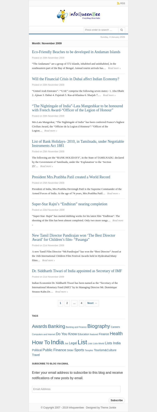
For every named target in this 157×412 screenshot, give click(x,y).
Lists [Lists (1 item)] (90, 343)
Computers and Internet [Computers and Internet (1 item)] (43, 334)
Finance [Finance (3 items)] (104, 334)
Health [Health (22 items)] (116, 333)
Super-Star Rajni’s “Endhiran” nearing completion (69, 204)
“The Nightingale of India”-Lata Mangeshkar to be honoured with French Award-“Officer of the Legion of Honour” (77, 108)
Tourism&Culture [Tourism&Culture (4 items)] (105, 350)
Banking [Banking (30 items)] (56, 326)
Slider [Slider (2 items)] (70, 350)
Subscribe (117, 400)
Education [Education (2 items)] (83, 334)
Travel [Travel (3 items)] (36, 355)
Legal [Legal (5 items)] (73, 343)
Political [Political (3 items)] (37, 350)
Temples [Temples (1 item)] (89, 350)
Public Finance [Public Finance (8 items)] (54, 350)
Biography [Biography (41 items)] (98, 326)
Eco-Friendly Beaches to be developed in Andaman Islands (76, 52)
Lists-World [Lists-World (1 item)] (98, 343)
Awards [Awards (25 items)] (39, 326)
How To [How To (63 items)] (41, 342)
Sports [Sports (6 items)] (79, 350)
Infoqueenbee (76, 407)
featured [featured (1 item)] (94, 334)
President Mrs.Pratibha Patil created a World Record (71, 177)
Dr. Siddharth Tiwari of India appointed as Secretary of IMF (77, 271)
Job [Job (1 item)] (66, 343)
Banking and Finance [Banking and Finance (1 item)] (76, 327)
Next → (92, 303)
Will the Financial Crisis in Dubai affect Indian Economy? (75, 79)
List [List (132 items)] (82, 342)
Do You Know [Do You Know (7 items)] (66, 334)
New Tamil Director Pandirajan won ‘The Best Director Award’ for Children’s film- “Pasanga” (73, 237)
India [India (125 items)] (57, 342)
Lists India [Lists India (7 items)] (113, 343)
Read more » (114, 68)
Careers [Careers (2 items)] (115, 327)
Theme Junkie (108, 407)
